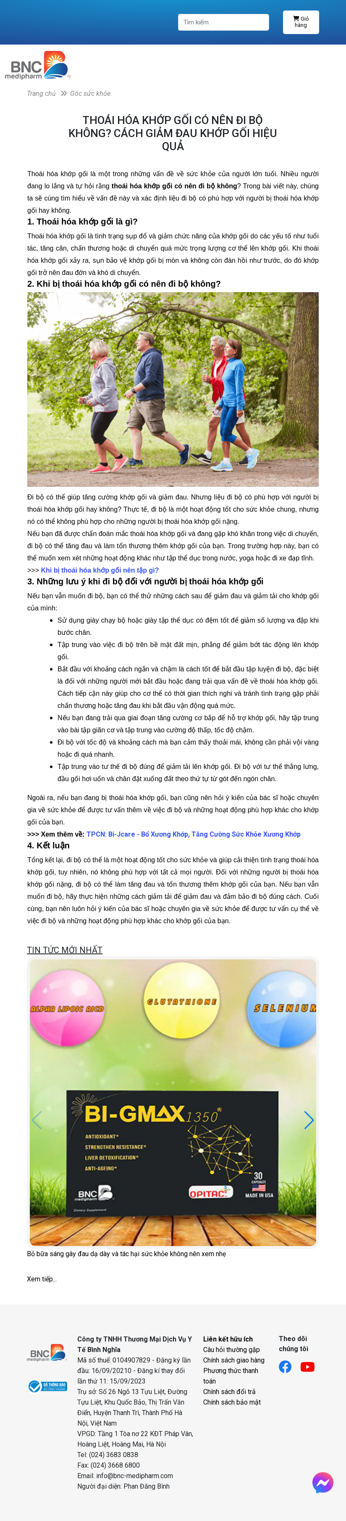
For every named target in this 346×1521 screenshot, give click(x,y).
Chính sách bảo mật (232, 1402)
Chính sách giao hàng (234, 1360)
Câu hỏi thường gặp (231, 1350)
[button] (309, 1120)
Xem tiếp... (42, 1279)
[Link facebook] (289, 1364)
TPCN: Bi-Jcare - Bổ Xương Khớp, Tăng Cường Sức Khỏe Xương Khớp (193, 834)
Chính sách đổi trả (229, 1392)
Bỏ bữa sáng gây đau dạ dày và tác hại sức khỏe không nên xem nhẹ (126, 1254)
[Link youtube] (311, 1364)
